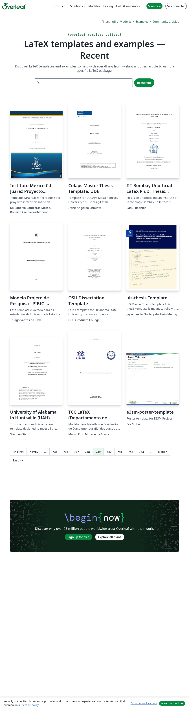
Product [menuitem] (59, 6)
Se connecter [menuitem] (176, 6)
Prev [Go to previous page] (34, 452)
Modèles (125, 22)
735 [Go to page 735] (54, 452)
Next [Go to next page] (162, 452)
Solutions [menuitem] (76, 6)
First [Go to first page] (18, 452)
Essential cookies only (144, 703)
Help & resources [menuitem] (128, 6)
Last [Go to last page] (18, 460)
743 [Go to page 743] (141, 452)
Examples (141, 22)
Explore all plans (109, 537)
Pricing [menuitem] (108, 6)
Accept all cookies (172, 703)
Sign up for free (78, 537)
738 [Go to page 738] (87, 452)
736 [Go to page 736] (65, 452)
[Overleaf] (14, 6)
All (114, 22)
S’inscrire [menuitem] (154, 6)
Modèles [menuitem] (94, 6)
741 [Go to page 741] (119, 452)
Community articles (165, 22)
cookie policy (30, 705)
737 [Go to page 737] (76, 452)
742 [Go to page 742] (130, 452)
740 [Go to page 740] (109, 452)
